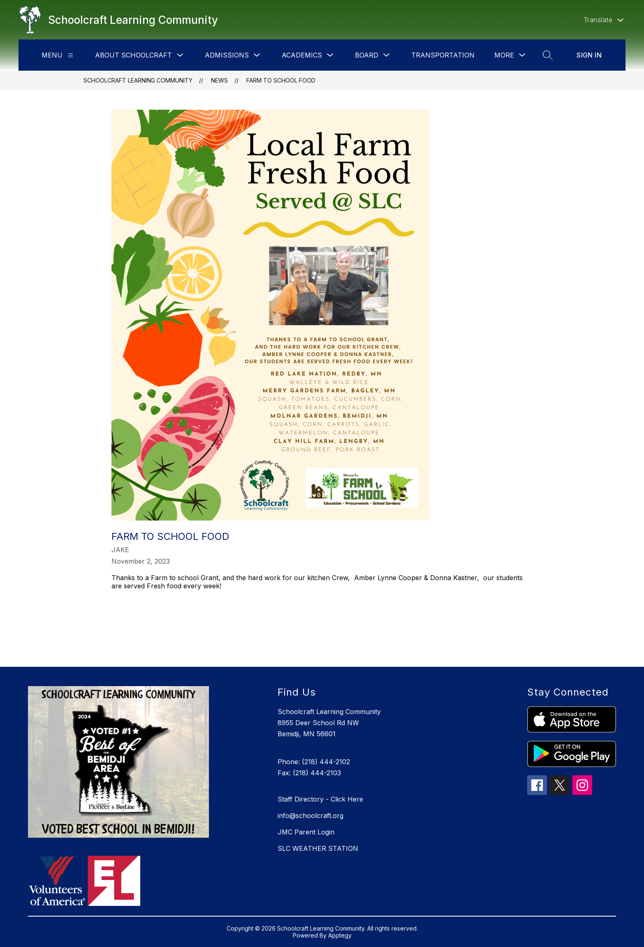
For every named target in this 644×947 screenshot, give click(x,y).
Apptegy (340, 935)
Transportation (443, 55)
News (219, 80)
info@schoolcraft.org (310, 815)
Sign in (589, 55)
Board (366, 55)
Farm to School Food (280, 80)
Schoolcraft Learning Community (137, 80)
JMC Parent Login (306, 832)
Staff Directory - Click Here (320, 799)
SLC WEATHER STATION (318, 848)
